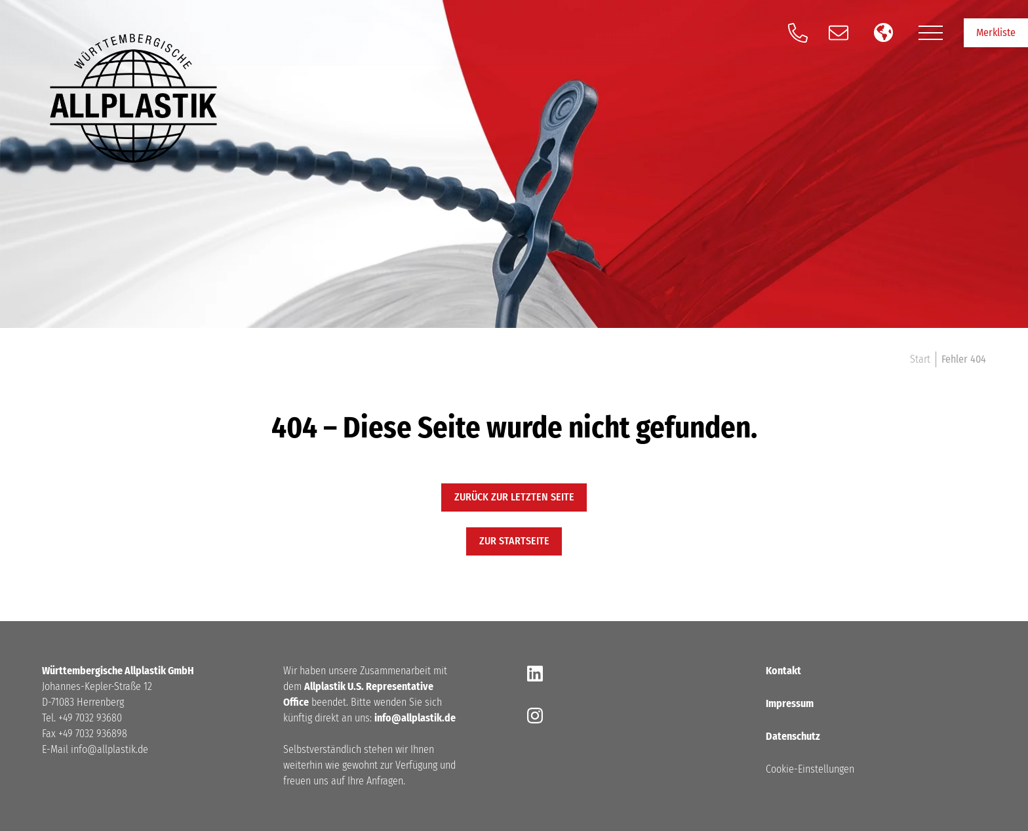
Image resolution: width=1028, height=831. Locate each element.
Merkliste (996, 32)
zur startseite (514, 541)
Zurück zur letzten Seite (514, 497)
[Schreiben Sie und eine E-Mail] (838, 33)
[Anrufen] (798, 33)
